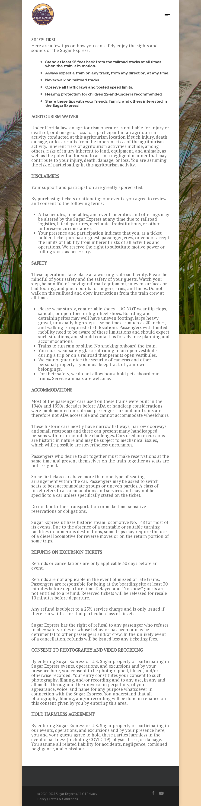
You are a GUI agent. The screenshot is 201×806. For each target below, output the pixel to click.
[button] (167, 14)
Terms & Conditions (63, 798)
